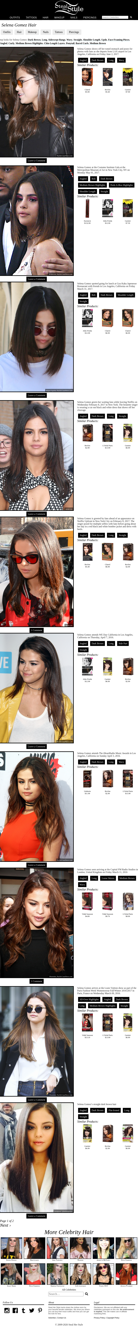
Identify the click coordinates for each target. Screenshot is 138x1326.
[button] (118, 17)
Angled (3, 43)
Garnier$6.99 (127, 436)
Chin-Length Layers (54, 43)
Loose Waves (108, 878)
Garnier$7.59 (127, 211)
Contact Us (61, 1318)
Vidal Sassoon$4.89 (87, 904)
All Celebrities (69, 1289)
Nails (73, 17)
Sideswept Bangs (56, 39)
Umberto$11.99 (87, 782)
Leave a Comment (36, 160)
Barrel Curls (82, 43)
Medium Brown (98, 43)
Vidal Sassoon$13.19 (87, 1026)
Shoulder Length (91, 39)
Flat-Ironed (113, 1110)
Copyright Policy (112, 1318)
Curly (11, 43)
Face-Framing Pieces (119, 39)
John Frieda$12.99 (107, 211)
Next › (5, 1225)
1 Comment (36, 630)
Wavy (69, 39)
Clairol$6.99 (107, 321)
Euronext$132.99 (87, 211)
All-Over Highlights (89, 999)
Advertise (52, 1318)
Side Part (123, 643)
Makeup (59, 17)
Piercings (89, 17)
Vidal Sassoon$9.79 (107, 904)
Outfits (15, 17)
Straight (78, 39)
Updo (104, 39)
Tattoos (31, 17)
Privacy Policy (99, 1318)
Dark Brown (34, 39)
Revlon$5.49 (107, 80)
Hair (45, 17)
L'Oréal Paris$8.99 (127, 904)
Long (44, 39)
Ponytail (70, 43)
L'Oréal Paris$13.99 (107, 436)
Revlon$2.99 (87, 436)
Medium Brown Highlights (29, 43)
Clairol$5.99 (87, 80)
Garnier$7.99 (127, 80)
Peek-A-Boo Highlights (121, 185)
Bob (94, 178)
